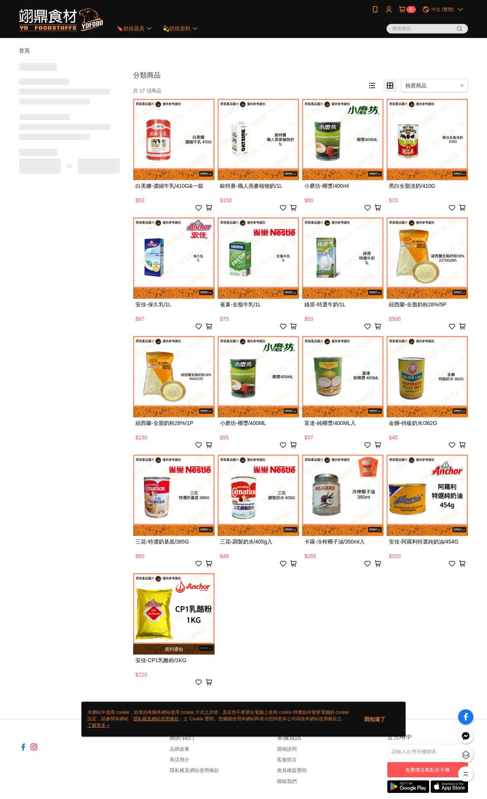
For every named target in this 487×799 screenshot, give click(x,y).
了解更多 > (99, 725)
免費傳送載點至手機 (427, 770)
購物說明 (287, 749)
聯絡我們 (287, 781)
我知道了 (374, 719)
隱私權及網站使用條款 (194, 770)
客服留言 (287, 760)
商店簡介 (179, 760)
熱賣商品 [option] (416, 85)
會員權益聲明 (292, 770)
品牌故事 (179, 749)
